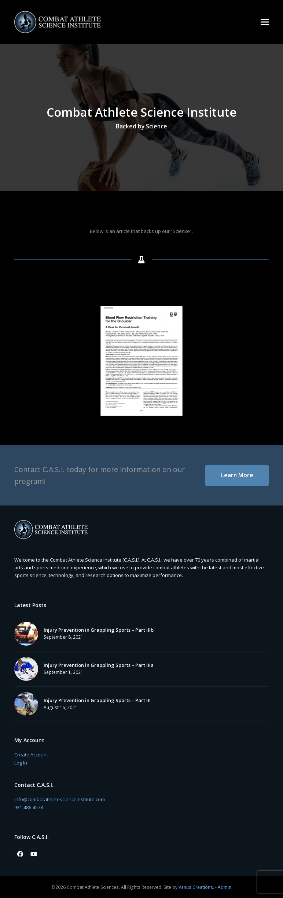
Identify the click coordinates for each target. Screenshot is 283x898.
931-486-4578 (28, 807)
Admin (224, 887)
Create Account (31, 754)
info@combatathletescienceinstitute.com (59, 799)
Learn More (237, 475)
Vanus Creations (196, 887)
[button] (265, 22)
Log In (20, 762)
